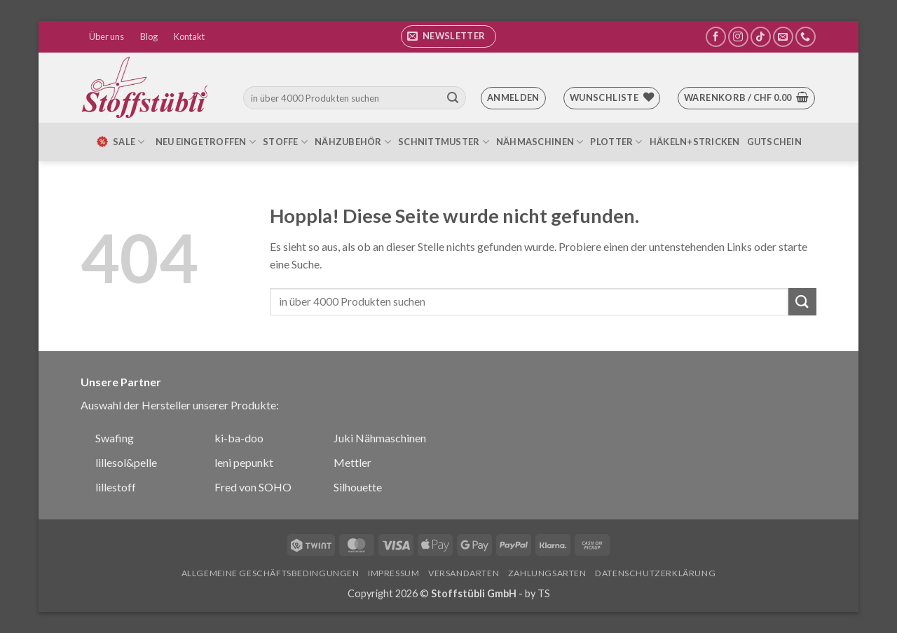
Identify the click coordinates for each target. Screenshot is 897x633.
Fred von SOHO (253, 487)
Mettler (352, 462)
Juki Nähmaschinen (380, 437)
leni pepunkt (243, 462)
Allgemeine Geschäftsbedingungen (271, 573)
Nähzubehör (353, 142)
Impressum (394, 573)
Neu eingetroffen (206, 142)
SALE (119, 142)
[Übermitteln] (453, 98)
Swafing (114, 437)
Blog (149, 36)
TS (543, 593)
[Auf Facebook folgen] (716, 37)
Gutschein (774, 141)
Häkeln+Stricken (695, 141)
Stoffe (285, 142)
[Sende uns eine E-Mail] (783, 37)
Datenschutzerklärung (655, 573)
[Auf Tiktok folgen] (761, 37)
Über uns (106, 36)
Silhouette (358, 487)
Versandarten (463, 573)
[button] (448, 36)
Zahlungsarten (547, 573)
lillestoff (115, 487)
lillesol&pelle (126, 462)
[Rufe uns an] (805, 37)
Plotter (616, 142)
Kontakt (189, 36)
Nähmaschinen (540, 142)
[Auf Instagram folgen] (738, 37)
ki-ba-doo (238, 437)
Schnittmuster (443, 142)
